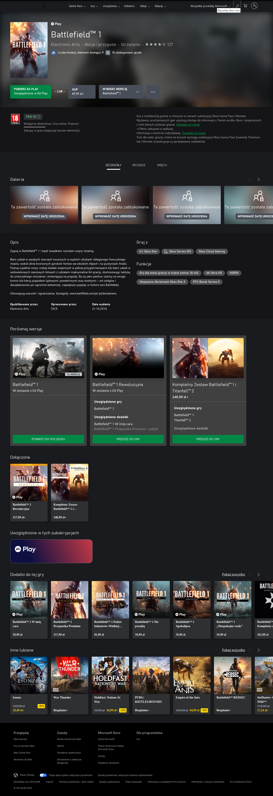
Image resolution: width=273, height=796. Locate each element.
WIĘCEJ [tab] (162, 165)
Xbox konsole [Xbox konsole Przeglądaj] (20, 739)
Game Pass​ (76, 6)
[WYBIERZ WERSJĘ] (121, 92)
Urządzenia (110, 6)
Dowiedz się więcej (188, 124)
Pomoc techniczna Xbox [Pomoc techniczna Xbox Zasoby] (69, 739)
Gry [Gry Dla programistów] (138, 739)
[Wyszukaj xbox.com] (237, 5)
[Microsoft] (28, 6)
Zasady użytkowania (109, 781)
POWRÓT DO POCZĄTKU (48, 439)
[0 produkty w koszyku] (245, 5)
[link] (29, 493)
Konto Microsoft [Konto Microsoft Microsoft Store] (106, 739)
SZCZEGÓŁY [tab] (114, 165)
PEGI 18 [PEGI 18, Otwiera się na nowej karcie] (33, 117)
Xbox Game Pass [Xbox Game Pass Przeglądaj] (22, 752)
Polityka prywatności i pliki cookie (76, 781)
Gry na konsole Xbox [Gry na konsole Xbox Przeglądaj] (24, 745)
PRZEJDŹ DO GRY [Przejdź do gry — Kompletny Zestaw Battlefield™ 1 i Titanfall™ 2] (208, 439)
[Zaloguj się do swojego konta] (254, 6)
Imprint (49, 781)
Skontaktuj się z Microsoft (27, 781)
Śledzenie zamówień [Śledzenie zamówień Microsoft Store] (108, 762)
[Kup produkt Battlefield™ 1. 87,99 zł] (82, 92)
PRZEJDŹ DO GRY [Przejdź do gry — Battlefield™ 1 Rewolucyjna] (128, 439)
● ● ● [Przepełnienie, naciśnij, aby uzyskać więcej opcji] (153, 91)
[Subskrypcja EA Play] (51, 551)
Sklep (143, 6)
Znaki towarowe (133, 781)
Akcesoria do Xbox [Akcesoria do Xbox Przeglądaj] (23, 759)
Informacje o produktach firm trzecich (167, 781)
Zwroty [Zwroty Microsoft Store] (101, 756)
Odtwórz (129, 6)
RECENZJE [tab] (138, 165)
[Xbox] (56, 6)
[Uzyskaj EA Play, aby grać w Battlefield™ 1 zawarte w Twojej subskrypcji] (30, 92)
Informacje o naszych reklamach (207, 781)
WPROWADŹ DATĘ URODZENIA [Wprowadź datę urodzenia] (44, 216)
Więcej (159, 6)
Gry (93, 6)
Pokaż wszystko (233, 574)
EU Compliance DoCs (241, 781)
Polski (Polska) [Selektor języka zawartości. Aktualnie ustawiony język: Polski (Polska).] (27, 774)
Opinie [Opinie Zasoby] (60, 745)
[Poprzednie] (250, 179)
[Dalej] (258, 179)
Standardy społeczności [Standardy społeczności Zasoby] (69, 752)
